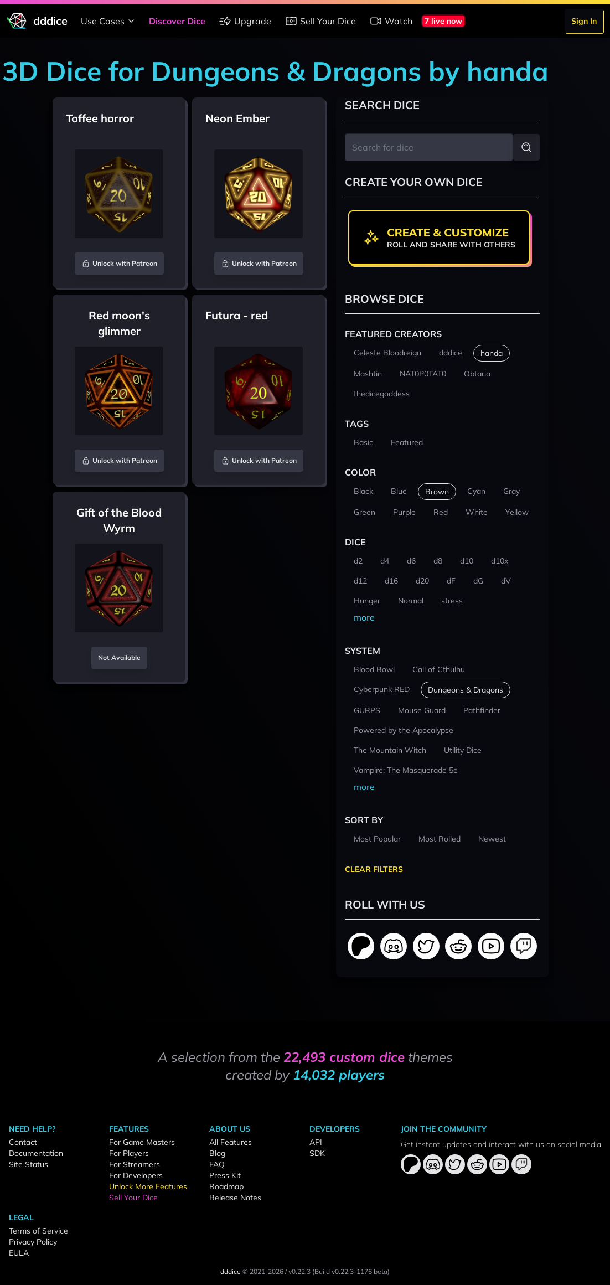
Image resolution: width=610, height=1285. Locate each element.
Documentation (36, 1153)
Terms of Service (38, 1231)
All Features (230, 1142)
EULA (19, 1253)
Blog (217, 1153)
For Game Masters (142, 1142)
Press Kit (225, 1175)
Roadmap (226, 1186)
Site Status (28, 1164)
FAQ (217, 1164)
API (315, 1142)
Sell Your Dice (320, 21)
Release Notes (235, 1198)
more (364, 617)
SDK (317, 1153)
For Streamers (134, 1164)
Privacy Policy (33, 1242)
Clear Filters (374, 869)
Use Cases (109, 21)
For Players (129, 1153)
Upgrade (245, 21)
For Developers (136, 1175)
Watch (390, 21)
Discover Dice (177, 21)
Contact (23, 1142)
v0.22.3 (299, 1271)
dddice (230, 1271)
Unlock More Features (148, 1186)
